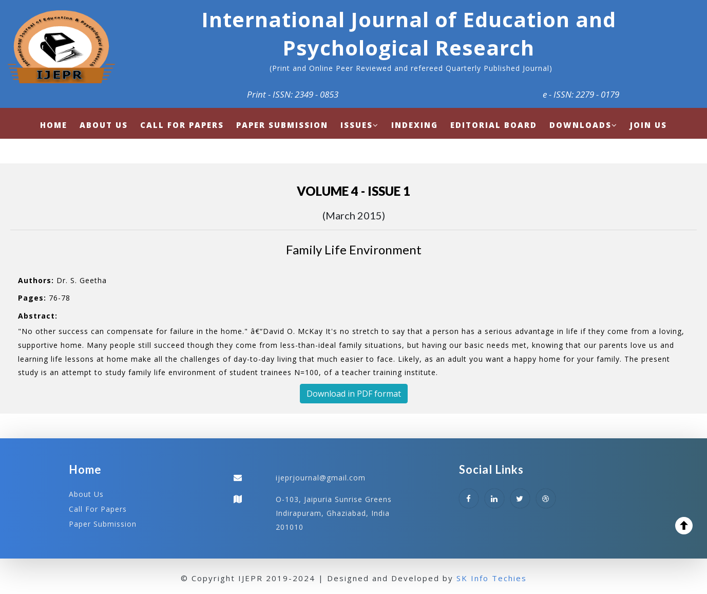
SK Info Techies (491, 578)
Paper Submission (103, 524)
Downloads (583, 125)
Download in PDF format (354, 393)
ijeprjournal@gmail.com (321, 477)
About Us (86, 494)
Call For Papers (98, 509)
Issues (359, 125)
